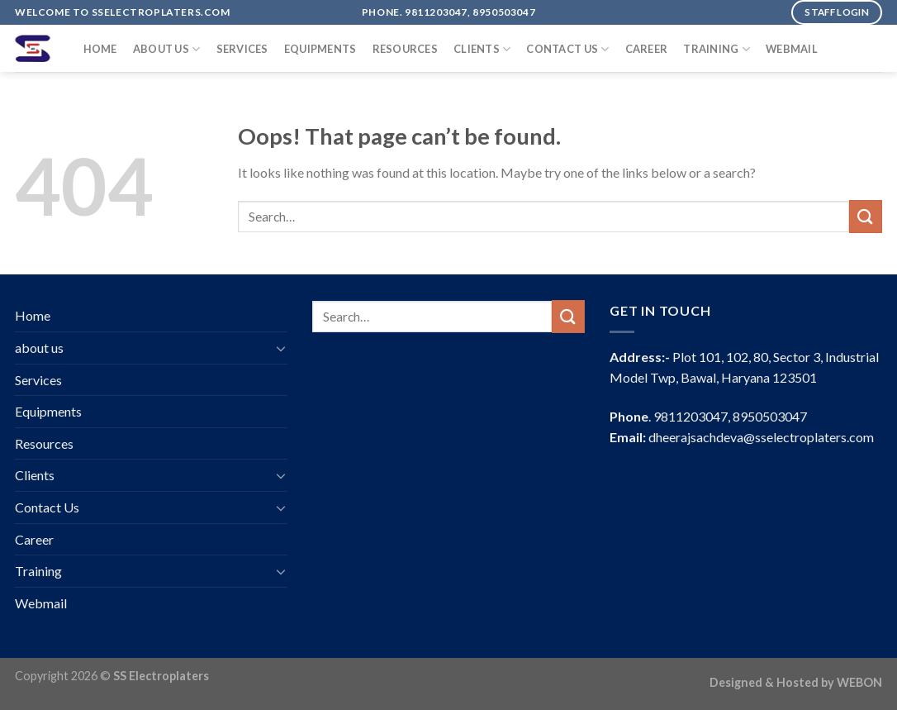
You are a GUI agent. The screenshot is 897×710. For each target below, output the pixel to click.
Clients (481, 49)
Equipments (320, 48)
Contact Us (567, 49)
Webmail (792, 48)
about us (167, 49)
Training (716, 49)
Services (242, 48)
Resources (405, 48)
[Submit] (865, 216)
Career (646, 48)
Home (100, 48)
